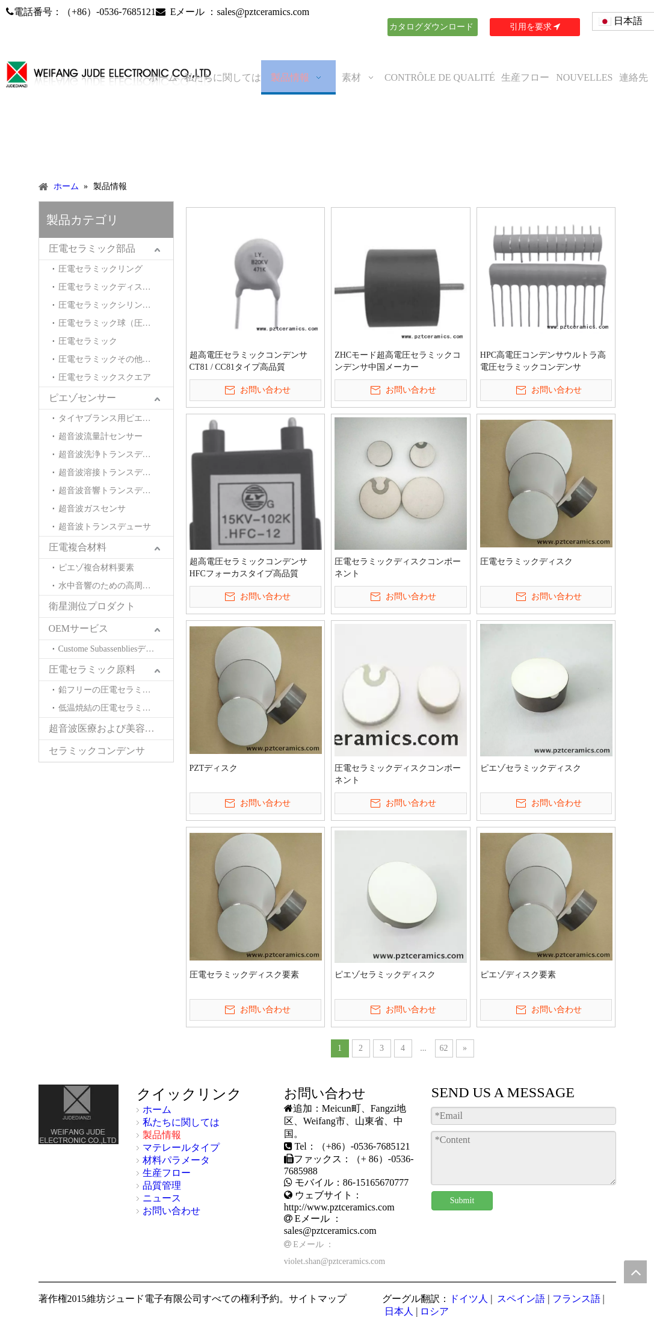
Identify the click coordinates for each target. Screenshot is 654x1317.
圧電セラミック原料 (92, 669)
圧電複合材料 (77, 547)
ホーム (157, 1109)
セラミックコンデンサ (97, 751)
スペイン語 (520, 1299)
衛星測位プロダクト (92, 606)
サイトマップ (318, 1299)
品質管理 (162, 1185)
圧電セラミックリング (100, 268)
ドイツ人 (468, 1299)
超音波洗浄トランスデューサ (113, 454)
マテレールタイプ (181, 1147)
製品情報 (162, 1135)
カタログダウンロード (432, 29)
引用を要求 (535, 26)
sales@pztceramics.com (263, 12)
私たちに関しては (181, 1122)
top (635, 1271)
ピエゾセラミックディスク (530, 768)
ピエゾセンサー (82, 398)
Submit (462, 1200)
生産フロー (167, 1173)
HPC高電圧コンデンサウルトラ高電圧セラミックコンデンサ (543, 361)
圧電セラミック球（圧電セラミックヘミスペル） (115, 323)
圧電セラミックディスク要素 (244, 974)
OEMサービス (79, 628)
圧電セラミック (87, 341)
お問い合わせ (171, 1211)
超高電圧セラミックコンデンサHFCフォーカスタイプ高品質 (248, 567)
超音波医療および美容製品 (106, 728)
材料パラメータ (176, 1160)
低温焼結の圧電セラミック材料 (115, 707)
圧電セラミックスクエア (104, 377)
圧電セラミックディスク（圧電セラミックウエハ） (115, 286)
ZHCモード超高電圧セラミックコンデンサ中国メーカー (398, 361)
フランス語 (576, 1299)
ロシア (434, 1311)
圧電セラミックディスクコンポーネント (398, 567)
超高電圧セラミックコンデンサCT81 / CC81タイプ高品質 (248, 361)
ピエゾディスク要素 (518, 974)
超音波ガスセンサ (92, 508)
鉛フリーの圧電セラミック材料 (115, 689)
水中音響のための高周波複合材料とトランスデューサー (115, 585)
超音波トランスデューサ (104, 526)
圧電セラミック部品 (92, 248)
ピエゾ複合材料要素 (96, 567)
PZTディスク (214, 768)
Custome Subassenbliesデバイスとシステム (115, 648)
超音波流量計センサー (100, 436)
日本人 (397, 1311)
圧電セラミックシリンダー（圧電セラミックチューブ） (115, 305)
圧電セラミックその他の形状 (113, 359)
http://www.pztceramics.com (339, 1207)
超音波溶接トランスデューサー (115, 472)
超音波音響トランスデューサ (113, 490)
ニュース (162, 1198)
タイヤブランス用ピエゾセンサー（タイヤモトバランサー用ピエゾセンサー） (115, 418)
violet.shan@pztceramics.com (334, 1261)
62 (444, 1048)
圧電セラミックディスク (526, 561)
